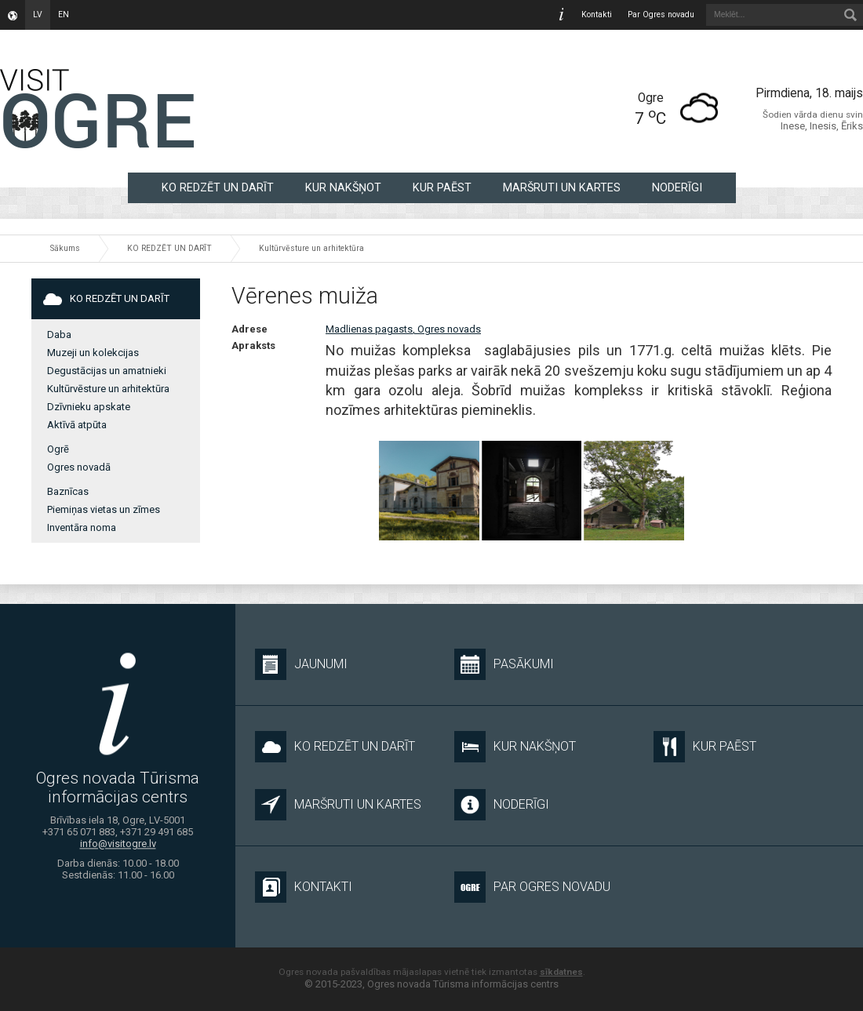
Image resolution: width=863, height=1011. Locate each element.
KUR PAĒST (442, 187)
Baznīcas (68, 491)
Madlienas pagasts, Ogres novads (403, 329)
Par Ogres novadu (661, 14)
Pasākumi (504, 664)
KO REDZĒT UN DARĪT (218, 187)
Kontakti (596, 14)
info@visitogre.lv (118, 844)
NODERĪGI (677, 187)
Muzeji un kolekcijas (93, 352)
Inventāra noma (81, 527)
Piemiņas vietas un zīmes (103, 509)
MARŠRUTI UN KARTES (562, 187)
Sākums (65, 248)
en (63, 14)
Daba (59, 334)
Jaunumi (301, 664)
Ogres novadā (79, 467)
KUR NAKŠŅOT (343, 187)
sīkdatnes (561, 971)
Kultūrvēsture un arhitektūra (311, 248)
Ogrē (58, 449)
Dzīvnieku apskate (88, 407)
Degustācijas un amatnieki (106, 370)
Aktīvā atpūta (77, 425)
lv (37, 14)
